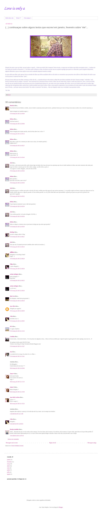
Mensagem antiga (92, 442)
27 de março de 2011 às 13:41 (17, 356)
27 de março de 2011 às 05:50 (17, 183)
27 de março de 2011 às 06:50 (17, 311)
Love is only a (14, 8)
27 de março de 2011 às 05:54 (17, 206)
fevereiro (9, 461)
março (8, 464)
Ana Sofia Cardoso (15, 397)
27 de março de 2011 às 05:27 (17, 145)
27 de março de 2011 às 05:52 (17, 196)
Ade (11, 163)
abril (8, 466)
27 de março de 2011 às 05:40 (17, 157)
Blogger (61, 507)
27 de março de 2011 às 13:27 (17, 346)
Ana (11, 351)
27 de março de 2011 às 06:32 (17, 280)
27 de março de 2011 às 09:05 (17, 321)
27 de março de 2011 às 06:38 (17, 300)
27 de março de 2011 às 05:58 (17, 216)
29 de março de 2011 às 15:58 (17, 392)
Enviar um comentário (13, 439)
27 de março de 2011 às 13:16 (17, 331)
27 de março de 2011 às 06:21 (17, 236)
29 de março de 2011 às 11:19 (17, 381)
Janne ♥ (12, 373)
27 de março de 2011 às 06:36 (17, 290)
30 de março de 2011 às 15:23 (17, 403)
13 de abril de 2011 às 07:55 (17, 435)
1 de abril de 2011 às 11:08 (16, 414)
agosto (8, 474)
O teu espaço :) (27, 18)
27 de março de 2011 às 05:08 (17, 123)
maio (8, 468)
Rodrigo (12, 232)
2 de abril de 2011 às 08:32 (16, 424)
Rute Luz (12, 296)
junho (8, 470)
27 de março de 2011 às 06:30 (17, 268)
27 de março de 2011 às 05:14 (17, 134)
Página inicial (52, 442)
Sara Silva (12, 306)
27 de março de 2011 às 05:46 (17, 171)
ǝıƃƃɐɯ (12, 252)
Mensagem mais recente (12, 442)
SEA (11, 326)
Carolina (12, 336)
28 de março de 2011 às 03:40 (17, 368)
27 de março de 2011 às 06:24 (17, 247)
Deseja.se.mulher (14, 429)
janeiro (9, 459)
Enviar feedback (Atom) (17, 445)
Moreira (12, 105)
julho (8, 472)
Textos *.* (18, 18)
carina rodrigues (14, 274)
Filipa (11, 264)
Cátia (11, 316)
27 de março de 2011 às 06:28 (17, 258)
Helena (12, 119)
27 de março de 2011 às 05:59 (17, 226)
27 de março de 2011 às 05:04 (17, 113)
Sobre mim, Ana (9, 18)
